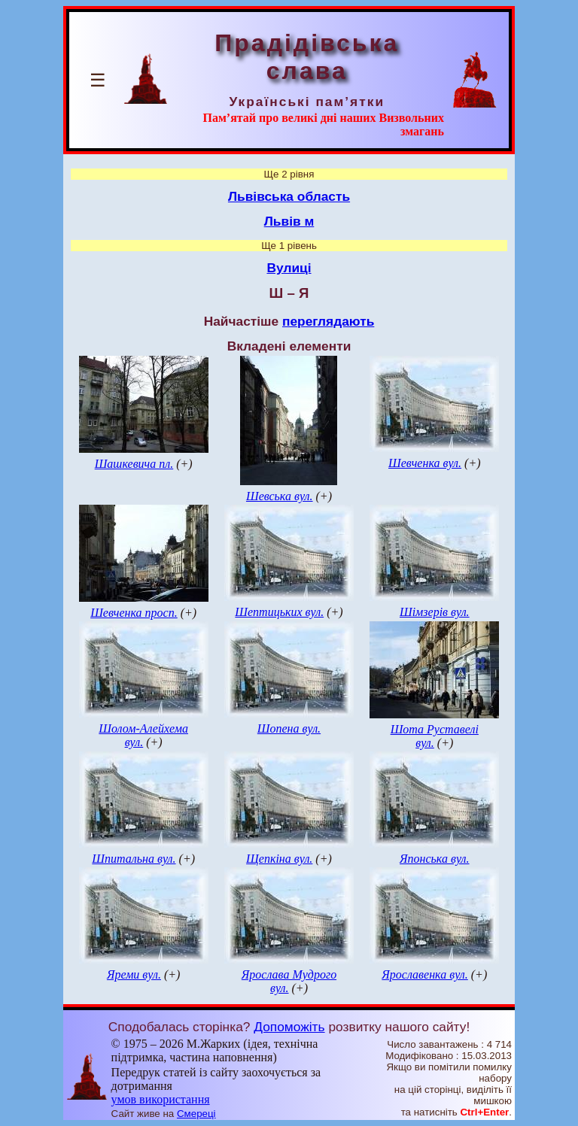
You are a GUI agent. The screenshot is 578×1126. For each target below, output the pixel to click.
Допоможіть (289, 1026)
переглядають (328, 321)
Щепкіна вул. (279, 858)
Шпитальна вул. (133, 858)
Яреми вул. (134, 974)
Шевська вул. (279, 496)
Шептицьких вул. (279, 611)
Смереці (196, 1113)
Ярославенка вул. (424, 974)
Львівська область (289, 196)
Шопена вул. (289, 728)
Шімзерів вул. (435, 611)
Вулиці (288, 267)
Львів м (289, 221)
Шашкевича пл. (134, 463)
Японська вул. (435, 858)
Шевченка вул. (424, 463)
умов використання (160, 1099)
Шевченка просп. (134, 612)
